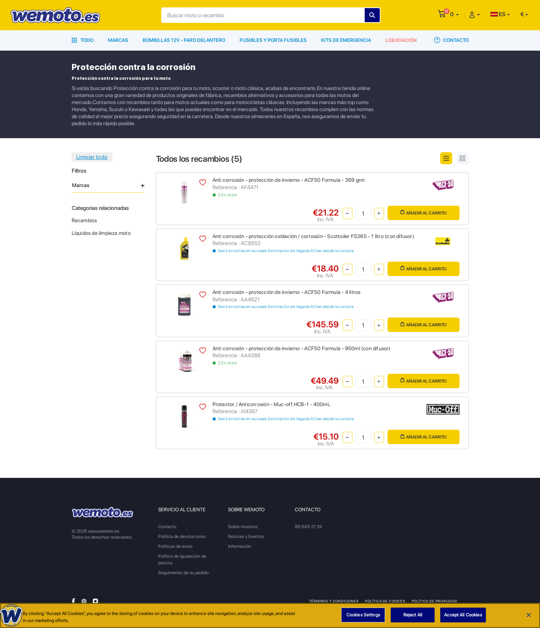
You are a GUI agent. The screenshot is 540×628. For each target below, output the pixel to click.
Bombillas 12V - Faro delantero (184, 40)
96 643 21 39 (308, 526)
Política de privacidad (434, 601)
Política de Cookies (385, 601)
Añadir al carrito (424, 213)
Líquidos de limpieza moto (101, 233)
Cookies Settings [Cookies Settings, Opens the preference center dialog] (363, 616)
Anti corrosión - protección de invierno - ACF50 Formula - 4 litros (287, 292)
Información (239, 546)
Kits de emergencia (346, 40)
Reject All (412, 616)
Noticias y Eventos (246, 536)
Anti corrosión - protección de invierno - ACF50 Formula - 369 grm (289, 180)
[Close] (528, 616)
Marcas (118, 40)
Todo (82, 40)
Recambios (84, 220)
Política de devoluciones (182, 536)
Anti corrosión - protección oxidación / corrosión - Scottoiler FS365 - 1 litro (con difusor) (313, 236)
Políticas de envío (175, 546)
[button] (454, 14)
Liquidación (401, 40)
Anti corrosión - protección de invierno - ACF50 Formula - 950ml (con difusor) (302, 348)
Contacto (451, 40)
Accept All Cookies (463, 616)
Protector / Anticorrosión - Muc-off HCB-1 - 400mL (271, 404)
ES (498, 14)
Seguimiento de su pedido (183, 572)
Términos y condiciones (334, 601)
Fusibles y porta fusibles (273, 40)
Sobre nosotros (243, 526)
